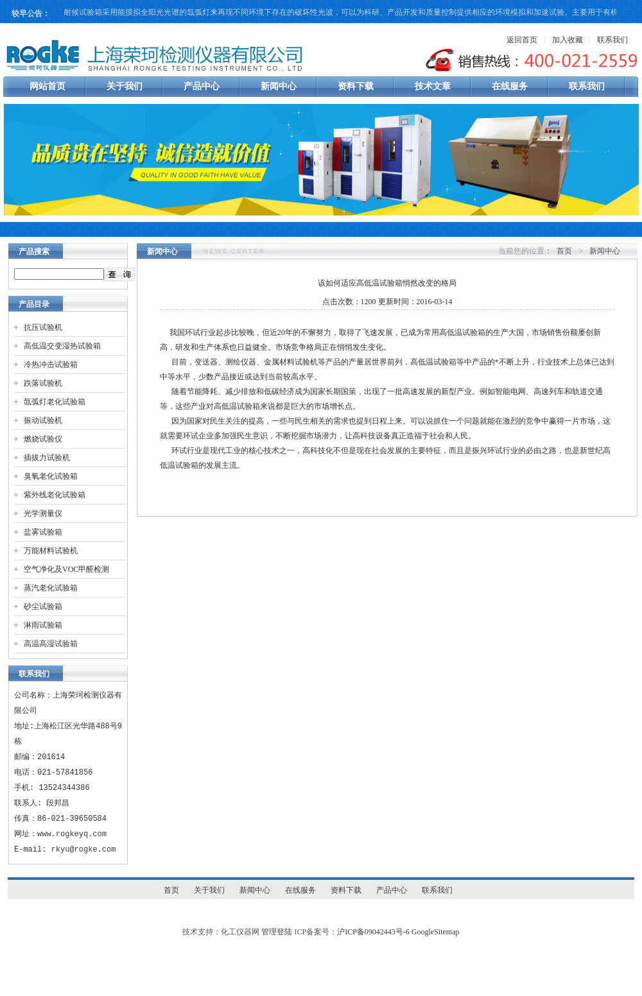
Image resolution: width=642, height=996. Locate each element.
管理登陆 (276, 931)
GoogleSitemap (436, 931)
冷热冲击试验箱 (51, 364)
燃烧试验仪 (43, 438)
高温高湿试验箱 (51, 643)
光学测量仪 (43, 513)
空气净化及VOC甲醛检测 (66, 569)
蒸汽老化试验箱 (51, 587)
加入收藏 (567, 39)
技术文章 (433, 86)
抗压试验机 (43, 327)
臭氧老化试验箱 (51, 476)
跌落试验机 (43, 383)
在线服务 (510, 86)
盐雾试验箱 (43, 532)
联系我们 (612, 39)
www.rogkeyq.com (72, 834)
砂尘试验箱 (43, 606)
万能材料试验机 (51, 550)
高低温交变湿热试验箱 (62, 345)
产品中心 (202, 86)
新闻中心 (279, 86)
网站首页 (47, 86)
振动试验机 (43, 420)
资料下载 (356, 86)
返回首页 (522, 39)
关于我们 (125, 86)
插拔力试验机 (47, 457)
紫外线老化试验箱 (54, 494)
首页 (564, 250)
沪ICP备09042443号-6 (373, 931)
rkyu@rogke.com (83, 849)
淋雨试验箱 (43, 625)
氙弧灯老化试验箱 (54, 401)
